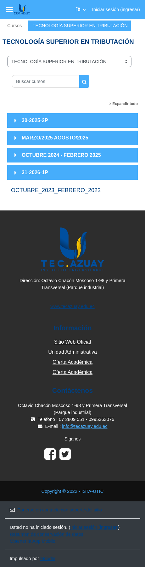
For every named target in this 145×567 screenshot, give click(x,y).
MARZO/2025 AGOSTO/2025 (55, 137)
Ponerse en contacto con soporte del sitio (56, 509)
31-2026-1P (35, 172)
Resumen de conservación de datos (46, 534)
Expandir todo (125, 104)
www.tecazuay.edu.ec (72, 306)
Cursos (14, 25)
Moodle (47, 558)
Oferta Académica (72, 362)
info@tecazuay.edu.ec (84, 426)
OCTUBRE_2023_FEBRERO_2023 (56, 190)
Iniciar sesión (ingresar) (116, 9)
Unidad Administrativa (72, 352)
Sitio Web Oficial (72, 342)
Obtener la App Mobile (32, 541)
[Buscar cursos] (46, 81)
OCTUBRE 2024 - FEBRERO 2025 (61, 155)
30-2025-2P (35, 120)
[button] (81, 9)
